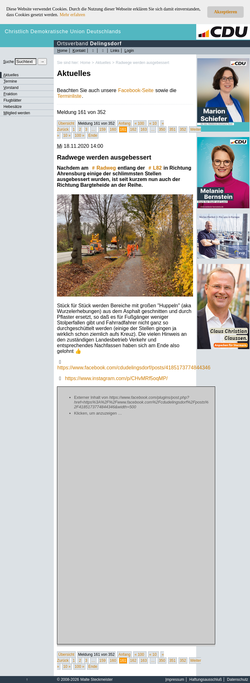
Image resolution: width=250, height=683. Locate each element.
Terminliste (69, 96)
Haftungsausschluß (205, 679)
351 (172, 129)
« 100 (139, 123)
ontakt (78, 50)
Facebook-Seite (135, 90)
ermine (10, 81)
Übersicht (66, 123)
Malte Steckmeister (96, 679)
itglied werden (16, 113)
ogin (129, 50)
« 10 (153, 123)
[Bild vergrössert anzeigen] (125, 245)
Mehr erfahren (72, 14)
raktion (10, 94)
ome (62, 50)
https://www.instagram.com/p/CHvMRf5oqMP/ (116, 378)
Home (85, 62)
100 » (79, 135)
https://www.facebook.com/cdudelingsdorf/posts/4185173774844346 (133, 367)
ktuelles (11, 75)
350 (162, 129)
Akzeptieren (225, 11)
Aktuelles (103, 62)
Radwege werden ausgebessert (142, 62)
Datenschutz (237, 679)
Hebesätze (12, 106)
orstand (10, 87)
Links (114, 50)
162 (133, 129)
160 (113, 129)
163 (144, 129)
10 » (67, 135)
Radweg (103, 168)
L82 (154, 168)
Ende (92, 135)
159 (102, 129)
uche (8, 62)
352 (183, 129)
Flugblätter (12, 100)
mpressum (175, 679)
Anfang (124, 123)
